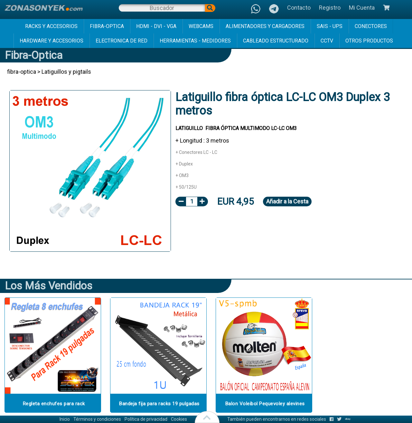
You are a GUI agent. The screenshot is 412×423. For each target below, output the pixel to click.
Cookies (179, 419)
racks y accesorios (51, 26)
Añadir (287, 201)
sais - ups (329, 26)
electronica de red (121, 41)
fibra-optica (107, 26)
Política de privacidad (146, 419)
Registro (330, 7)
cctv (327, 41)
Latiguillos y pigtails (66, 71)
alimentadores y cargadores (265, 26)
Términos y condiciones (97, 419)
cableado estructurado (275, 41)
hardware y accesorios (51, 41)
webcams (201, 26)
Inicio (65, 419)
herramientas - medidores (195, 41)
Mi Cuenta (362, 7)
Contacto (299, 7)
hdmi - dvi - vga (156, 26)
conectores (371, 26)
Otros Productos (369, 41)
